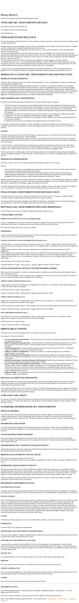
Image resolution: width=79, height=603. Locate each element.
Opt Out (34, 264)
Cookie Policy (52, 599)
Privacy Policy (25, 264)
